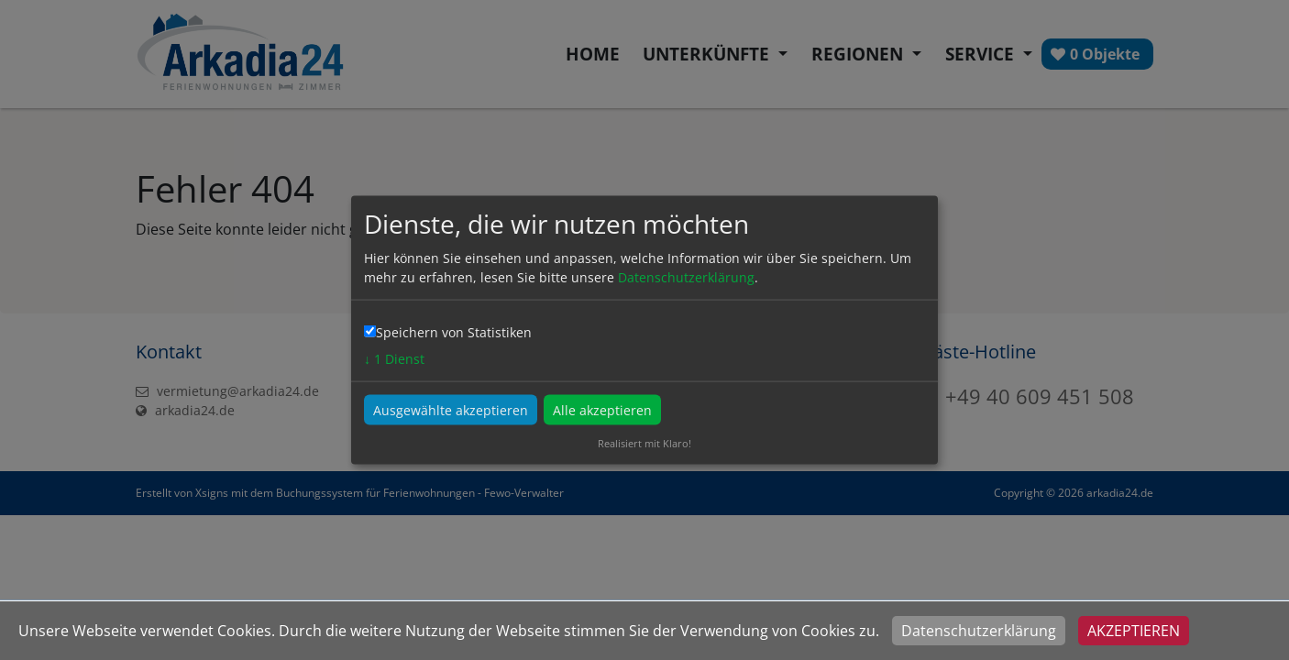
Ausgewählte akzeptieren (450, 410)
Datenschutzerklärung (978, 631)
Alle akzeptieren (602, 410)
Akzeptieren (1133, 631)
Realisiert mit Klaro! (644, 443)
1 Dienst (394, 359)
